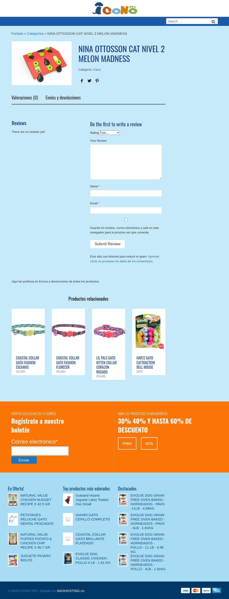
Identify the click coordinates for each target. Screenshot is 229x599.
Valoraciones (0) (25, 98)
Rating (94, 132)
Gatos (97, 69)
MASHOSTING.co (70, 591)
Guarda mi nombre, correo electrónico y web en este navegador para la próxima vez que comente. (124, 230)
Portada (17, 33)
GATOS (149, 443)
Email (94, 203)
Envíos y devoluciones (63, 98)
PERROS (127, 443)
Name (94, 186)
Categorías (35, 33)
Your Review (98, 140)
